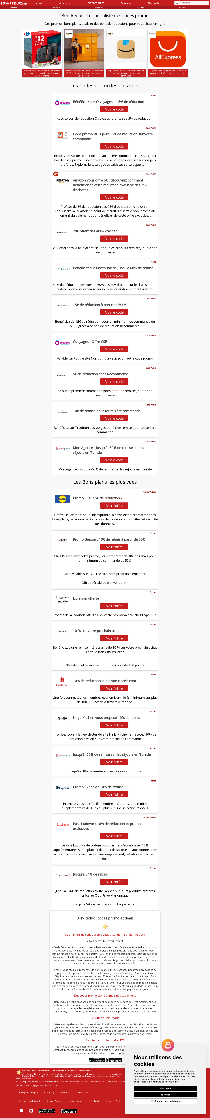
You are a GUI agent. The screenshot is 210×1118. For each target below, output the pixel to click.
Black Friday (49, 1092)
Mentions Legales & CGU (30, 1101)
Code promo (65, 3)
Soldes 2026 (64, 1092)
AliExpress (183, 8)
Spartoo (140, 8)
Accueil (39, 3)
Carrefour (56, 8)
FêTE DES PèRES (96, 3)
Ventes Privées (81, 1092)
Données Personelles (55, 1101)
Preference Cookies (114, 1101)
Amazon (13, 8)
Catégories (126, 3)
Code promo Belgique (28, 1092)
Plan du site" (94, 1101)
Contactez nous (77, 1101)
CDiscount (98, 8)
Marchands (153, 3)
